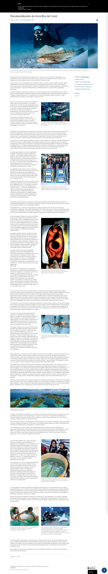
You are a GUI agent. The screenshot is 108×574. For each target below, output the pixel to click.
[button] (89, 3)
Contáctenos (13, 567)
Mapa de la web (21, 566)
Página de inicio (13, 566)
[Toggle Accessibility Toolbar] (104, 570)
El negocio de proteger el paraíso (83, 82)
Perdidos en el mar (79, 79)
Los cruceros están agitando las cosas (84, 84)
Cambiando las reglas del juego (82, 89)
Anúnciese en (45, 566)
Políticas (28, 566)
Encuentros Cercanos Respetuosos (83, 86)
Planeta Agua (85, 77)
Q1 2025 (77, 95)
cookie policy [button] (21, 7)
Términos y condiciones (36, 566)
